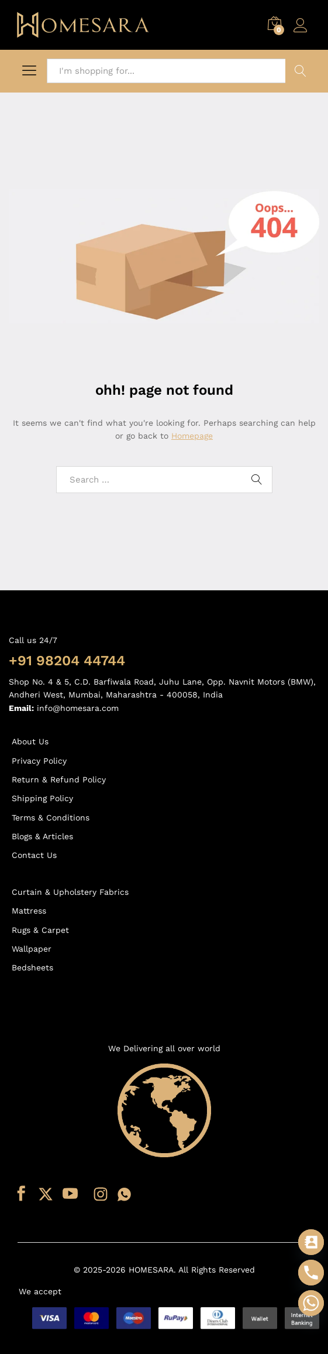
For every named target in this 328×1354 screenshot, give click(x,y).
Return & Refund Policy (59, 779)
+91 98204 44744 (67, 660)
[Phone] (311, 1272)
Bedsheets (32, 967)
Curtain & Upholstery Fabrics (70, 892)
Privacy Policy (39, 760)
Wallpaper (31, 948)
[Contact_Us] (311, 1242)
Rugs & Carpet (40, 930)
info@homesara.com (78, 708)
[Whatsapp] (311, 1303)
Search (300, 71)
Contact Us (34, 855)
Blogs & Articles (42, 836)
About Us (30, 741)
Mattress (29, 910)
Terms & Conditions (50, 817)
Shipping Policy (42, 798)
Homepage (192, 435)
